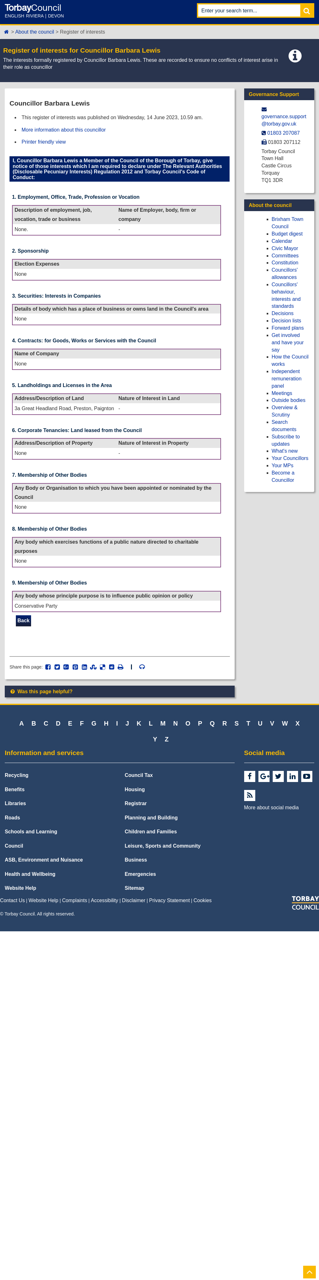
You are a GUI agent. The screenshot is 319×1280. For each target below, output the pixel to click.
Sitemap (134, 888)
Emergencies (140, 874)
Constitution (285, 262)
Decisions (283, 313)
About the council (34, 32)
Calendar (282, 241)
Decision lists (286, 320)
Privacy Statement (169, 900)
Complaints (74, 900)
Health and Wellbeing (30, 874)
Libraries (15, 804)
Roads (12, 818)
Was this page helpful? (41, 692)
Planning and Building (151, 818)
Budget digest (287, 233)
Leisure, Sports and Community (162, 846)
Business (136, 860)
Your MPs (283, 465)
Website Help (20, 888)
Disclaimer (134, 900)
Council (14, 846)
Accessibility (104, 900)
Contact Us (12, 900)
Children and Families (151, 832)
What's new (285, 451)
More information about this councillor (64, 130)
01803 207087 (283, 133)
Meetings (282, 393)
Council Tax (139, 775)
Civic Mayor (285, 248)
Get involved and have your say (288, 342)
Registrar (136, 804)
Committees (285, 255)
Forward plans (288, 328)
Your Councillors (290, 458)
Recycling (17, 775)
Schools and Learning (31, 832)
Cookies (202, 900)
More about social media (271, 808)
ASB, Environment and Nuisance (44, 860)
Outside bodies (289, 400)
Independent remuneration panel (287, 379)
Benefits (14, 789)
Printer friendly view (44, 142)
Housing (135, 789)
